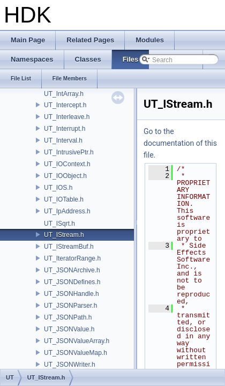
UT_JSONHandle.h (71, 294)
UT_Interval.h (63, 140)
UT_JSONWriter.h (69, 364)
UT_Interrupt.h (64, 128)
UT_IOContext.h (67, 164)
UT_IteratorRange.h (72, 258)
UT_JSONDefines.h (72, 282)
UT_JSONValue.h (69, 329)
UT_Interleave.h (66, 117)
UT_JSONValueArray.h (76, 341)
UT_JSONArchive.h (72, 270)
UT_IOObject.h (65, 176)
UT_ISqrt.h (59, 223)
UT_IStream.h (64, 235)
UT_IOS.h (58, 187)
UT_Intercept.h (65, 105)
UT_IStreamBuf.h (69, 246)
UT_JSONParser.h (70, 305)
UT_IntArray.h (64, 94)
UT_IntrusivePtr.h (69, 152)
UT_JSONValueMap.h (75, 353)
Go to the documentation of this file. (180, 143)
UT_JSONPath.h (68, 317)
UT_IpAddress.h (67, 211)
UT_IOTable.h (64, 199)
